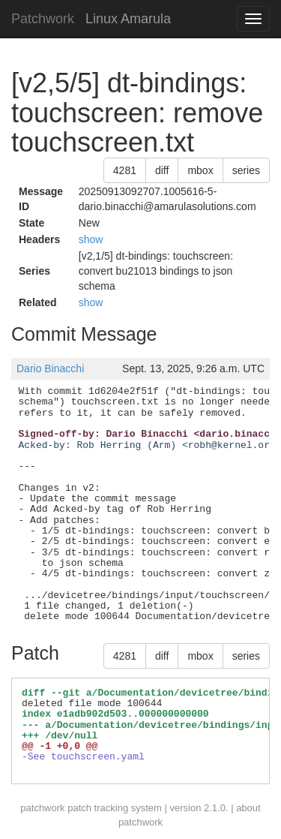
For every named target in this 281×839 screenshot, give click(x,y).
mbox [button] (200, 170)
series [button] (246, 170)
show (91, 239)
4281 (124, 170)
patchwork (42, 807)
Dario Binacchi (50, 368)
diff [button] (162, 170)
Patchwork (42, 18)
